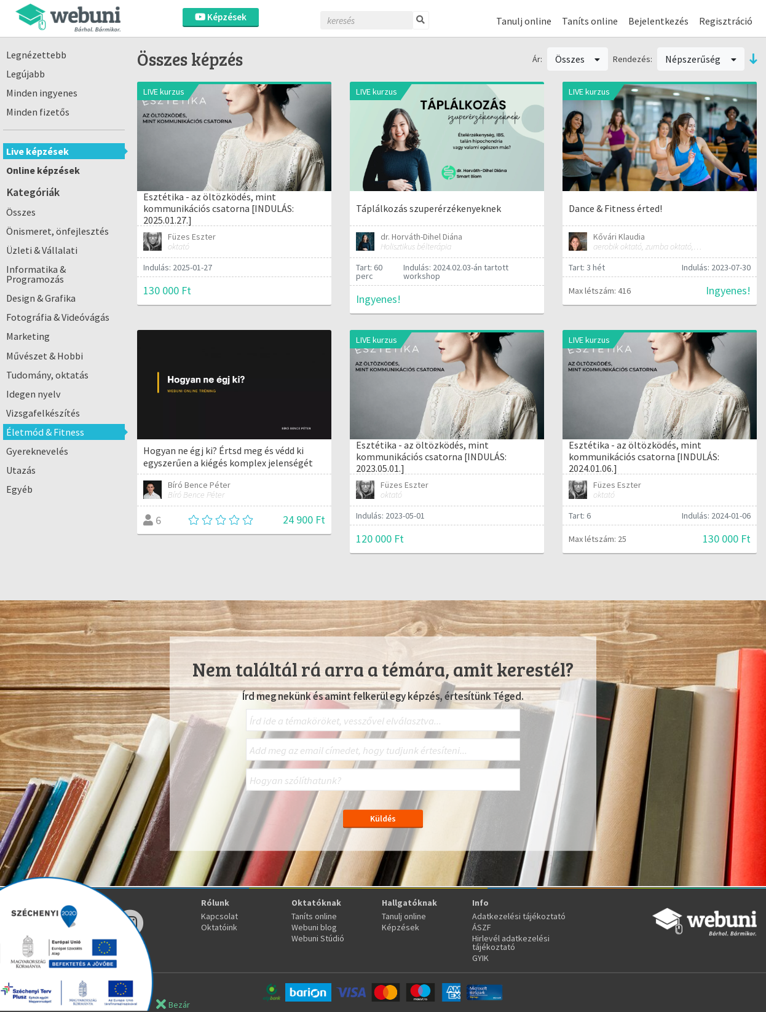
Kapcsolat (219, 916)
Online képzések (43, 170)
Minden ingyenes (41, 93)
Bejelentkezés (658, 21)
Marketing (28, 336)
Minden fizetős (37, 112)
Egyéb (19, 489)
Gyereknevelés (37, 451)
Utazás (21, 470)
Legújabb (25, 74)
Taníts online (590, 21)
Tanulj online (523, 21)
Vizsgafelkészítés (43, 413)
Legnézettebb (36, 55)
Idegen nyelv (33, 394)
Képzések (221, 17)
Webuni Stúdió (317, 938)
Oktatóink (219, 927)
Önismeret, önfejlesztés (57, 231)
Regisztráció (725, 21)
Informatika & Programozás (36, 274)
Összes (21, 212)
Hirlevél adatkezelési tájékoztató (511, 942)
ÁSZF (481, 927)
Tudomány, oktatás (47, 375)
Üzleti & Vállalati (41, 250)
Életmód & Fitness (45, 432)
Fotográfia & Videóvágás (57, 317)
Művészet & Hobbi (44, 356)
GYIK (480, 957)
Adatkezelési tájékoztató (519, 916)
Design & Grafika (41, 298)
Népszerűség (700, 59)
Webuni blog (314, 927)
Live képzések (37, 151)
